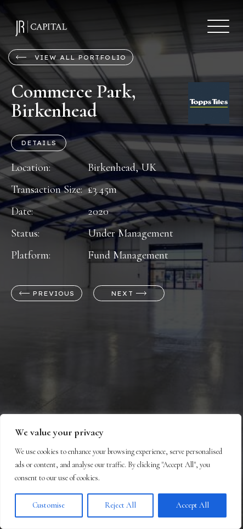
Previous (47, 293)
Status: (25, 233)
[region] (120, 471)
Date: (22, 211)
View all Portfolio (70, 57)
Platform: (30, 255)
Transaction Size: (46, 189)
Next (129, 293)
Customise (48, 505)
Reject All (120, 505)
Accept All (192, 505)
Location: (30, 167)
